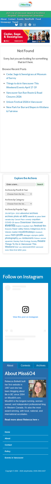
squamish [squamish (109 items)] (9, 241)
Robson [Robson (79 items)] (37, 238)
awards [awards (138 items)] (31, 216)
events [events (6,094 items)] (10, 225)
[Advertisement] (25, 142)
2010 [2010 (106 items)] (18, 213)
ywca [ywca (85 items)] (24, 250)
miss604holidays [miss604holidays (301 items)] (26, 232)
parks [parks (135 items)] (41, 235)
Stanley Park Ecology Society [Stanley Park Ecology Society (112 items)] (25, 241)
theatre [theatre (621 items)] (41, 241)
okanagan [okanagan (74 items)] (27, 235)
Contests (25, 365)
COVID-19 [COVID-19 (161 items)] (9, 222)
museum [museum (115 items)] (38, 232)
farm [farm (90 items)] (32, 226)
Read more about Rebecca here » (22, 419)
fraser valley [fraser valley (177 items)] (18, 229)
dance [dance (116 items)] (17, 222)
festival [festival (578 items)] (38, 225)
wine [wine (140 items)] (20, 250)
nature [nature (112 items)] (7, 235)
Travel (15, 22)
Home (7, 432)
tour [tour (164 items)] (16, 247)
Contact (12, 19)
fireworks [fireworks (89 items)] (8, 229)
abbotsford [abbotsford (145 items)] (24, 213)
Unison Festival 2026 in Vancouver (24, 101)
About (4, 19)
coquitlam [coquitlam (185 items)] (36, 219)
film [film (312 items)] (44, 225)
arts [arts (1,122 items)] (25, 216)
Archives (40, 365)
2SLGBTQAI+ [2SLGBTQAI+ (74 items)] (10, 213)
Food (38, 19)
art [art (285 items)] (21, 216)
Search (40, 184)
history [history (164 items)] (27, 229)
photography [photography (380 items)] (11, 238)
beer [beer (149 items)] (44, 216)
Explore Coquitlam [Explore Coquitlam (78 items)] (23, 226)
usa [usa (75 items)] (20, 247)
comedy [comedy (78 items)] (28, 220)
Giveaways (6, 22)
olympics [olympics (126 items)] (34, 235)
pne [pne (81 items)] (20, 238)
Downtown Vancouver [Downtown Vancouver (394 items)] (31, 222)
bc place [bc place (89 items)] (38, 217)
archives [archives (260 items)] (34, 213)
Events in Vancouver (14, 458)
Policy (7, 451)
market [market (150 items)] (15, 232)
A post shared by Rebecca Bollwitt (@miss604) (25, 346)
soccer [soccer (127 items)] (43, 238)
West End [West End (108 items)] (13, 250)
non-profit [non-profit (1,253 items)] (17, 234)
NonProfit (29, 19)
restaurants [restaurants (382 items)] (28, 238)
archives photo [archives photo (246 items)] (12, 216)
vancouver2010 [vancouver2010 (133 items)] (28, 247)
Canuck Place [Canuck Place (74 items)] (20, 220)
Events (20, 19)
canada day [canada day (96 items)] (9, 219)
